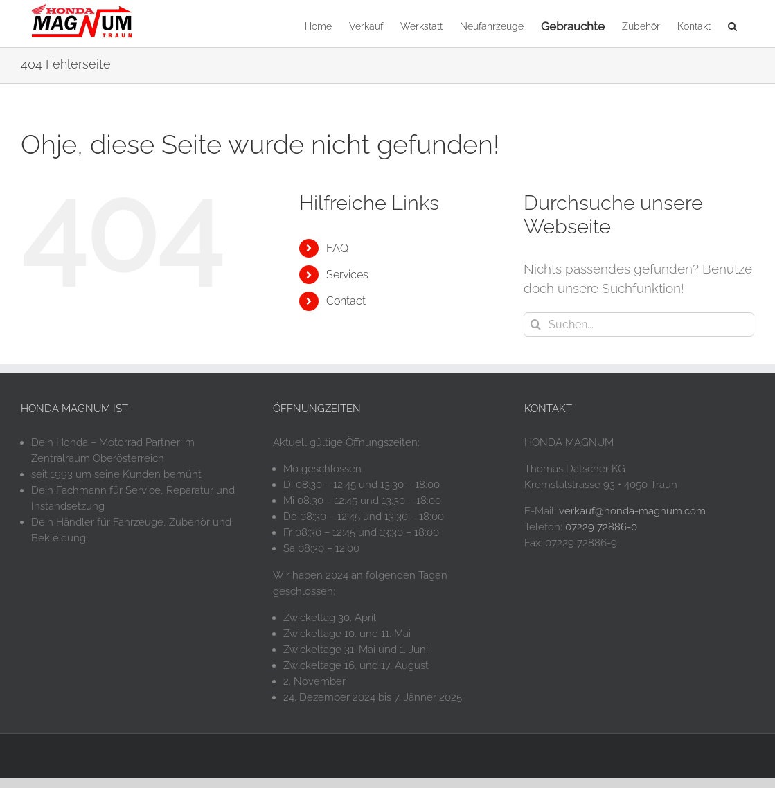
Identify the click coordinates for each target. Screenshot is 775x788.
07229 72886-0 (601, 527)
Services (347, 274)
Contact (346, 300)
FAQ (337, 248)
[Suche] (536, 324)
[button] (732, 25)
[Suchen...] (639, 324)
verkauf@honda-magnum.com (632, 511)
